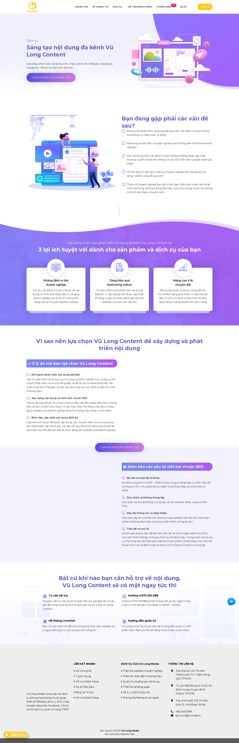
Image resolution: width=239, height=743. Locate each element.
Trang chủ (81, 7)
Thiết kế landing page (136, 691)
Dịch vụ (118, 6)
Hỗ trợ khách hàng (140, 7)
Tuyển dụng (166, 6)
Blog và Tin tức (85, 696)
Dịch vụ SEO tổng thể (136, 696)
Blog (183, 7)
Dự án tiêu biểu (85, 691)
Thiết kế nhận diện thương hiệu (142, 680)
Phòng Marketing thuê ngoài (141, 702)
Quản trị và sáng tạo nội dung (141, 686)
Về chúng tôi (100, 7)
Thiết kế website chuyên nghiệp (142, 675)
